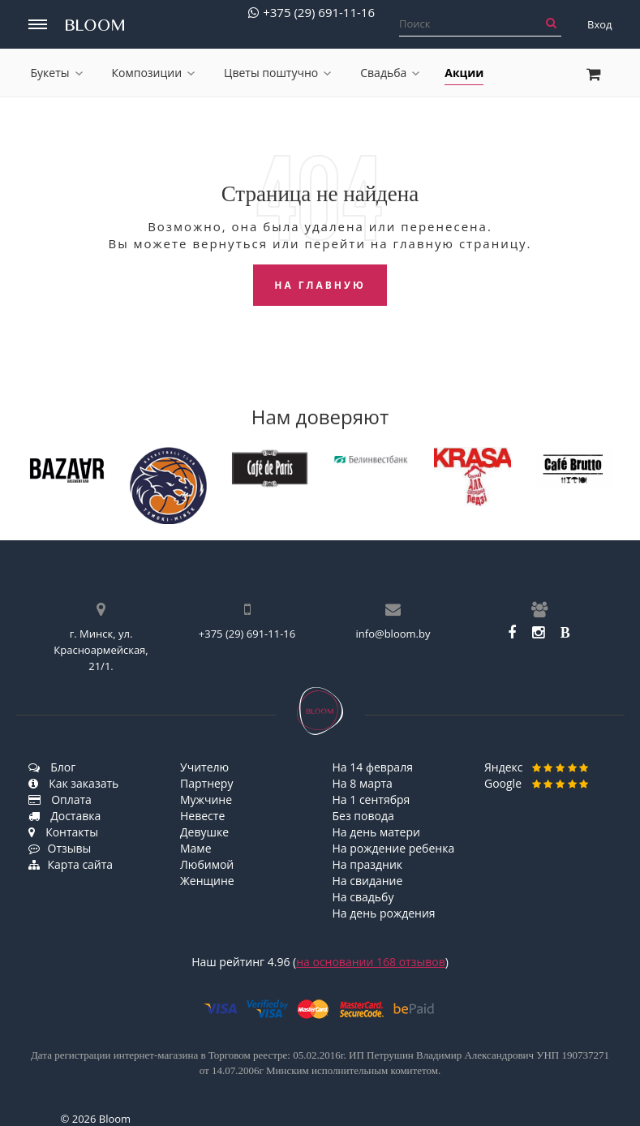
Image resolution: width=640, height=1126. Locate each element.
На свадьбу (363, 897)
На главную (320, 285)
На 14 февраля (373, 767)
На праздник (368, 864)
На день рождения (384, 913)
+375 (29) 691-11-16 (311, 12)
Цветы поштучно (277, 72)
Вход (599, 24)
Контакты (63, 832)
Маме (196, 848)
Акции (464, 72)
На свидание (368, 880)
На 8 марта (363, 783)
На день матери (376, 832)
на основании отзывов (370, 961)
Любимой (207, 864)
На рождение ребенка (394, 848)
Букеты (57, 72)
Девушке (204, 832)
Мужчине (206, 799)
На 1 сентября (371, 799)
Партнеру (206, 783)
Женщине (207, 880)
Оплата (60, 799)
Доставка (64, 815)
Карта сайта (71, 864)
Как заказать (73, 783)
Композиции (153, 72)
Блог (52, 767)
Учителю (204, 767)
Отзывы (60, 848)
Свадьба (389, 72)
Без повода (363, 815)
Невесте (202, 815)
